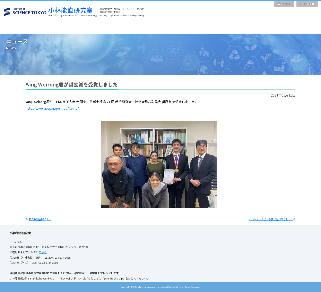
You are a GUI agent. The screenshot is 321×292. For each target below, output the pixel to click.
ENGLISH (307, 4)
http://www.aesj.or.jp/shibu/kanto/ (52, 108)
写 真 (261, 27)
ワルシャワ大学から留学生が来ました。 (272, 219)
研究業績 (180, 27)
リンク (301, 27)
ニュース (60, 27)
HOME (20, 27)
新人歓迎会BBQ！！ (38, 219)
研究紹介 (100, 27)
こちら (43, 252)
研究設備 (140, 27)
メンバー (220, 27)
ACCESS (284, 4)
